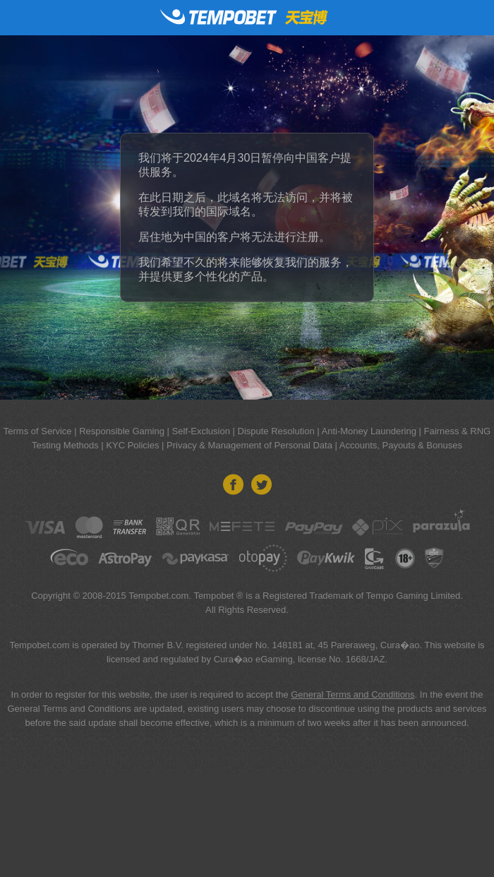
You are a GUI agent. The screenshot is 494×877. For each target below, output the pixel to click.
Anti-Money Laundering (369, 431)
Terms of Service (38, 431)
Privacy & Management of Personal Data (249, 445)
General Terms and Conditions (352, 694)
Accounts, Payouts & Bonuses (400, 445)
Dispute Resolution (276, 431)
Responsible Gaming (121, 431)
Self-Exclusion (201, 431)
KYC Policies (132, 445)
